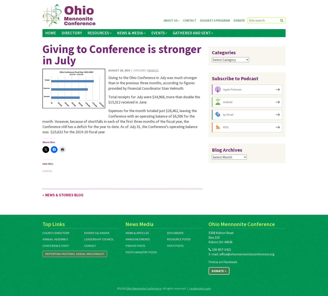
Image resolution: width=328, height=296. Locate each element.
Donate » (219, 271)
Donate (239, 20)
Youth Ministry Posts (141, 252)
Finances (153, 70)
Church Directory (55, 233)
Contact (189, 20)
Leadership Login (200, 288)
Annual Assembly (55, 239)
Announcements (138, 239)
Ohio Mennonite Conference (143, 288)
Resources (98, 32)
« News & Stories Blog (62, 195)
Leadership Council (99, 239)
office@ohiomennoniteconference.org (246, 254)
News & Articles (137, 233)
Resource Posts (179, 239)
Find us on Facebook (223, 262)
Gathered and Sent (192, 32)
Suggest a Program (215, 20)
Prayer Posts (135, 246)
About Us (171, 20)
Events (158, 32)
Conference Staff (55, 246)
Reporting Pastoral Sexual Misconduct (74, 254)
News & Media (130, 32)
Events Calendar (96, 233)
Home (50, 32)
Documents (175, 233)
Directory (72, 32)
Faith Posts (175, 246)
